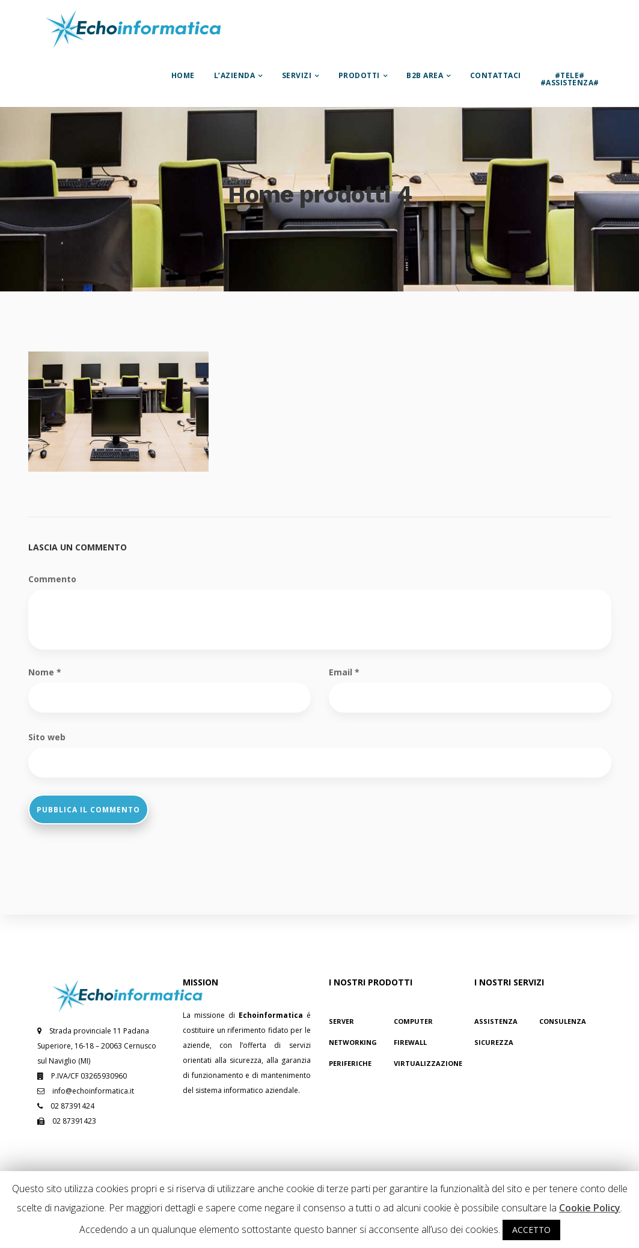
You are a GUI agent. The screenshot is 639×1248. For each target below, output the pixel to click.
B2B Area (434, 72)
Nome (44, 672)
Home (192, 72)
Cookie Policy (589, 1207)
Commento (52, 579)
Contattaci (504, 72)
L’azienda (243, 72)
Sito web (47, 737)
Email (344, 672)
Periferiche (350, 1063)
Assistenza (496, 1021)
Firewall (410, 1042)
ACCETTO (531, 1229)
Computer (413, 1021)
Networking (353, 1042)
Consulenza (562, 1021)
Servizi (306, 72)
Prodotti (368, 72)
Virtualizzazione (428, 1063)
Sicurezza (493, 1042)
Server (341, 1021)
